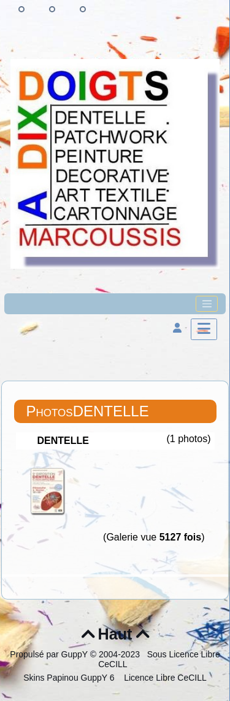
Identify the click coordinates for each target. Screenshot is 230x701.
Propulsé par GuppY (50, 654)
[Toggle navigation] (207, 304)
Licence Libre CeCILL (164, 678)
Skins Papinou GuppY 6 (71, 678)
